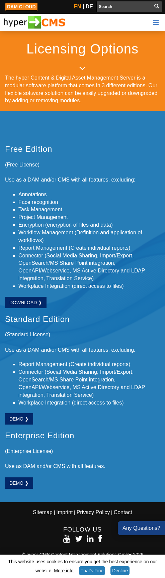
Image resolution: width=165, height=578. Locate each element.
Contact (123, 512)
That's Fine (92, 570)
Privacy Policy (93, 512)
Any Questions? (141, 528)
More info (63, 570)
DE (89, 6)
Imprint (64, 512)
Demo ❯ (19, 419)
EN (77, 6)
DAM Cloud (21, 6)
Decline (120, 570)
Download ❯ (25, 302)
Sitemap (43, 512)
